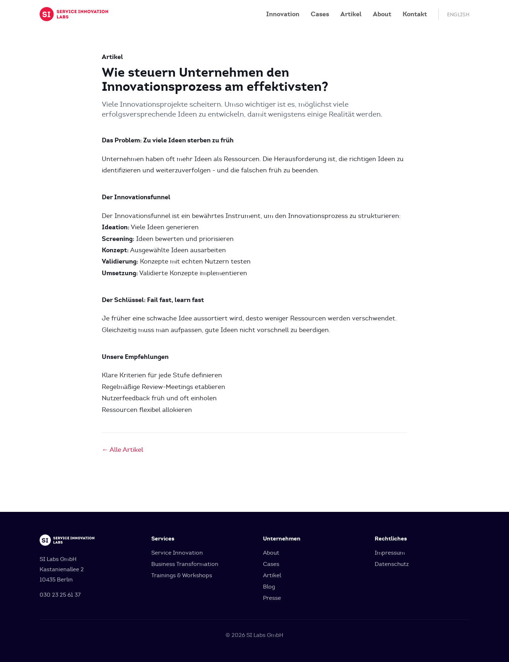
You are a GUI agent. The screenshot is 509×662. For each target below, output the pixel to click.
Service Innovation (177, 552)
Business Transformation (184, 564)
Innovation (282, 14)
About (382, 14)
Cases (320, 14)
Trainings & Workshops (181, 575)
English (458, 15)
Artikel (351, 14)
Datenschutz (392, 564)
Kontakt (415, 14)
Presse (272, 598)
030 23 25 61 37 (60, 594)
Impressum (390, 552)
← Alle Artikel (122, 450)
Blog (269, 586)
